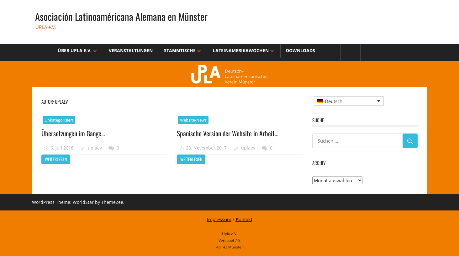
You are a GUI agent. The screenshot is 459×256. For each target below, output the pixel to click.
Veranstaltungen (131, 50)
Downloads (300, 50)
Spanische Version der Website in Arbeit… (228, 133)
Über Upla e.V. (75, 50)
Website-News (193, 120)
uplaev (95, 148)
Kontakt (244, 219)
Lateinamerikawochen (241, 50)
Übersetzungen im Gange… (74, 133)
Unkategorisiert (59, 120)
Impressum (219, 219)
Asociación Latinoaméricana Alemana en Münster (122, 16)
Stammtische (180, 50)
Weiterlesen (56, 159)
